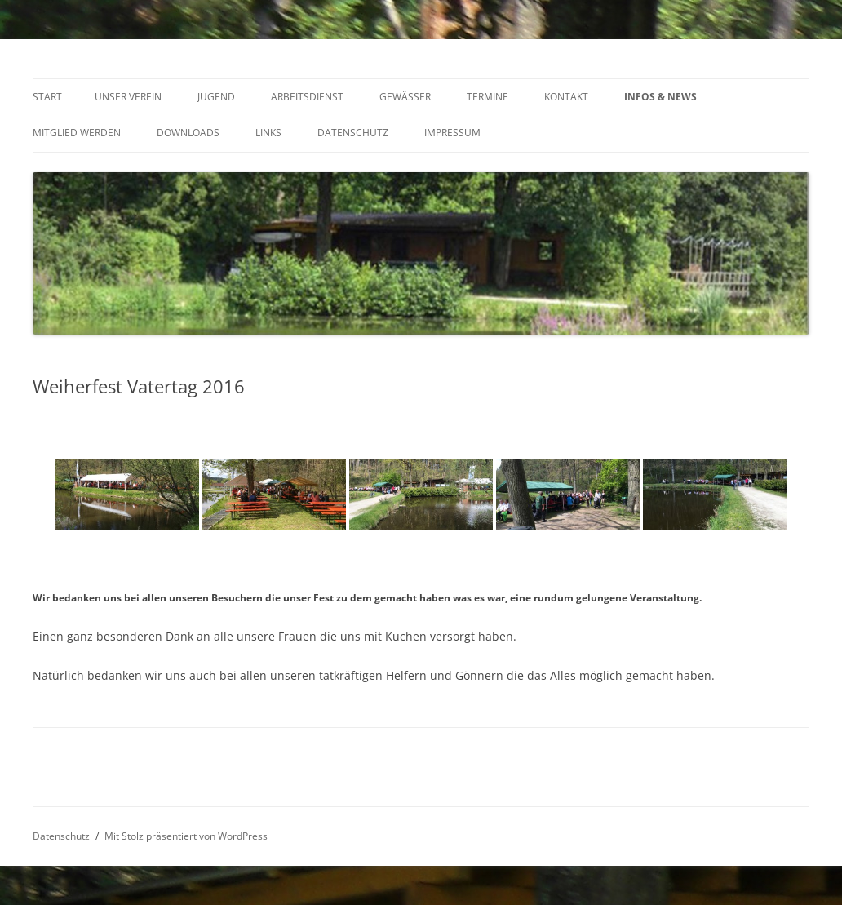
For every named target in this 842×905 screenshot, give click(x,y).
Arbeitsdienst (307, 97)
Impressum (452, 133)
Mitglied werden (77, 133)
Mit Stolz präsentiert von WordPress (186, 836)
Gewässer (405, 97)
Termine (487, 97)
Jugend (216, 97)
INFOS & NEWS (660, 97)
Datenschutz (352, 133)
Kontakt (566, 97)
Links (268, 133)
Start (47, 97)
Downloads (188, 133)
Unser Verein (128, 97)
